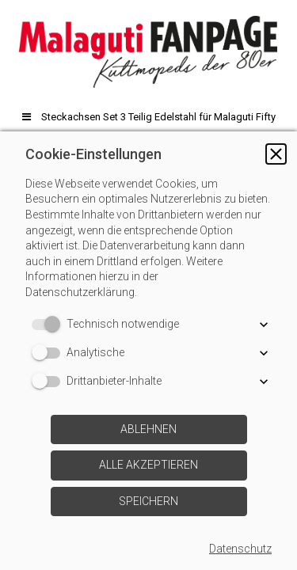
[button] (276, 154)
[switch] (49, 324)
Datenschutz (240, 548)
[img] (148, 51)
